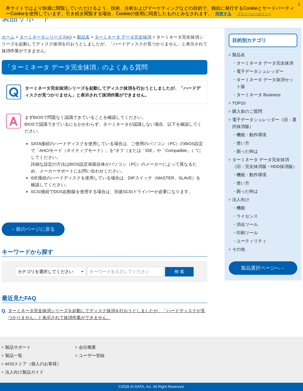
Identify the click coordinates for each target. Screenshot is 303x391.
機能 (240, 207)
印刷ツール (247, 232)
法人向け (240, 199)
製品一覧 (13, 355)
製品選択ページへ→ (263, 268)
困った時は (247, 151)
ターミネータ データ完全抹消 (123, 37)
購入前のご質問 (247, 111)
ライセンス (247, 216)
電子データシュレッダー (260, 71)
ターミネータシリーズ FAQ (45, 37)
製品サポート (18, 347)
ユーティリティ (251, 240)
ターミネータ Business (258, 94)
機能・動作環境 (251, 134)
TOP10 (239, 103)
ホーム (8, 37)
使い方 (242, 143)
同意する (223, 13)
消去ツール (247, 224)
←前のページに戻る (33, 229)
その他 (238, 249)
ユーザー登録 (92, 355)
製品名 (83, 37)
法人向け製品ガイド (24, 372)
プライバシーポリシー (254, 14)
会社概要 (87, 347)
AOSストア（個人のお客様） (33, 363)
